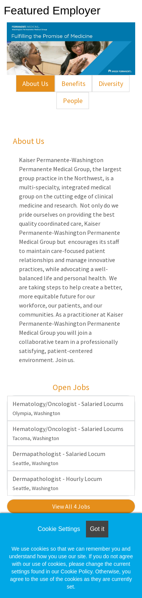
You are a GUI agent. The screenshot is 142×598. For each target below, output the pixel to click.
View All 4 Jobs (71, 506)
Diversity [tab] (110, 83)
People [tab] (73, 100)
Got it (97, 529)
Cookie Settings (58, 529)
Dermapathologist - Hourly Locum (57, 483)
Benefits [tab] (73, 83)
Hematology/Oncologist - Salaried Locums (67, 408)
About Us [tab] (35, 83)
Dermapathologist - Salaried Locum (58, 458)
